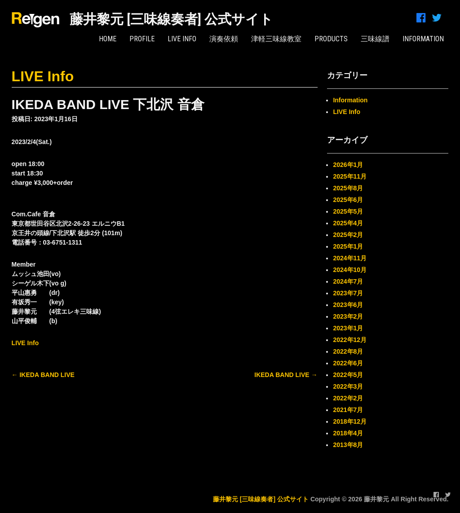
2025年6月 (348, 199)
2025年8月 (348, 188)
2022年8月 (348, 351)
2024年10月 (350, 269)
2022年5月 (348, 374)
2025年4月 (348, 223)
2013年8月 (348, 444)
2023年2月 (348, 316)
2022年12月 (350, 339)
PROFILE (142, 39)
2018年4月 (348, 433)
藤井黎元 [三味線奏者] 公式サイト (171, 19)
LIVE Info (182, 39)
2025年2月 (348, 234)
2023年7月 (348, 293)
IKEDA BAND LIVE (43, 374)
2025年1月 (348, 246)
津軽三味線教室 (276, 39)
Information (350, 100)
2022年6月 (348, 363)
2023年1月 (348, 328)
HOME (107, 39)
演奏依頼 (223, 39)
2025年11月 (350, 176)
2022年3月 (348, 386)
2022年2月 (348, 398)
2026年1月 (348, 164)
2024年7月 (348, 281)
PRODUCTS (331, 39)
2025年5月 (348, 211)
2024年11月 (350, 258)
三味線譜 (375, 39)
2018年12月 (350, 421)
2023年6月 (348, 304)
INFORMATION (423, 39)
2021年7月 (348, 409)
